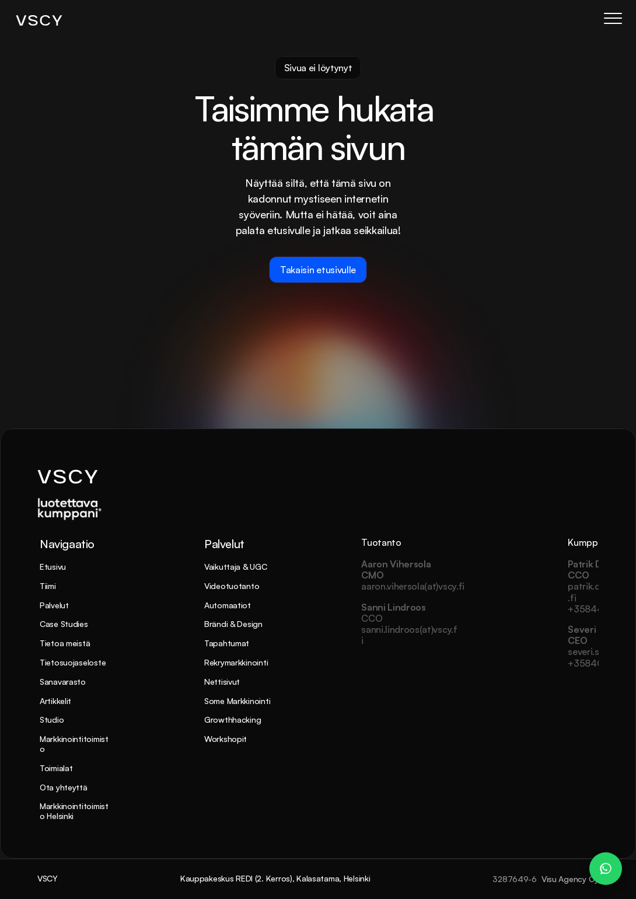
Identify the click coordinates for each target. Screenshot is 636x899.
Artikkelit (55, 701)
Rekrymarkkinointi (236, 662)
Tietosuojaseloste (73, 662)
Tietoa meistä (65, 643)
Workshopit (225, 739)
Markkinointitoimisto (74, 744)
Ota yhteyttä (64, 787)
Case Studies (64, 624)
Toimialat (56, 768)
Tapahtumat (226, 643)
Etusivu (53, 567)
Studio (52, 719)
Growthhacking (232, 719)
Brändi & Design (233, 624)
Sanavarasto (63, 682)
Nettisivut (222, 682)
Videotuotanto (231, 586)
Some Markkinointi (237, 701)
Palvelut (54, 605)
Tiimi (48, 586)
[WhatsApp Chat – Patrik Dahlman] (605, 868)
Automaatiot (227, 605)
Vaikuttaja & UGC (235, 567)
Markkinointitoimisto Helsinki (74, 811)
